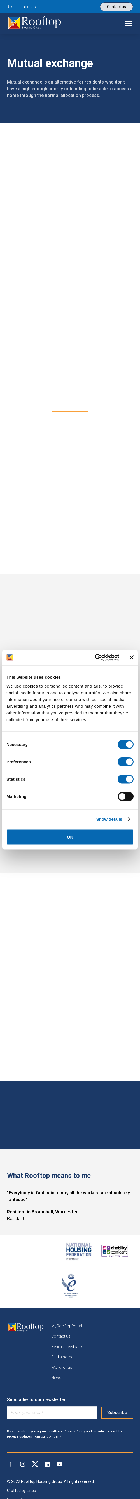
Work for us (61, 1367)
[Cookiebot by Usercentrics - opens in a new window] (94, 657)
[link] (34, 23)
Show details (109, 819)
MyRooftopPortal (66, 1326)
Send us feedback (67, 1346)
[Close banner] (132, 657)
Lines (31, 1490)
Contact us (61, 1336)
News (56, 1377)
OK (70, 836)
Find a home (62, 1357)
